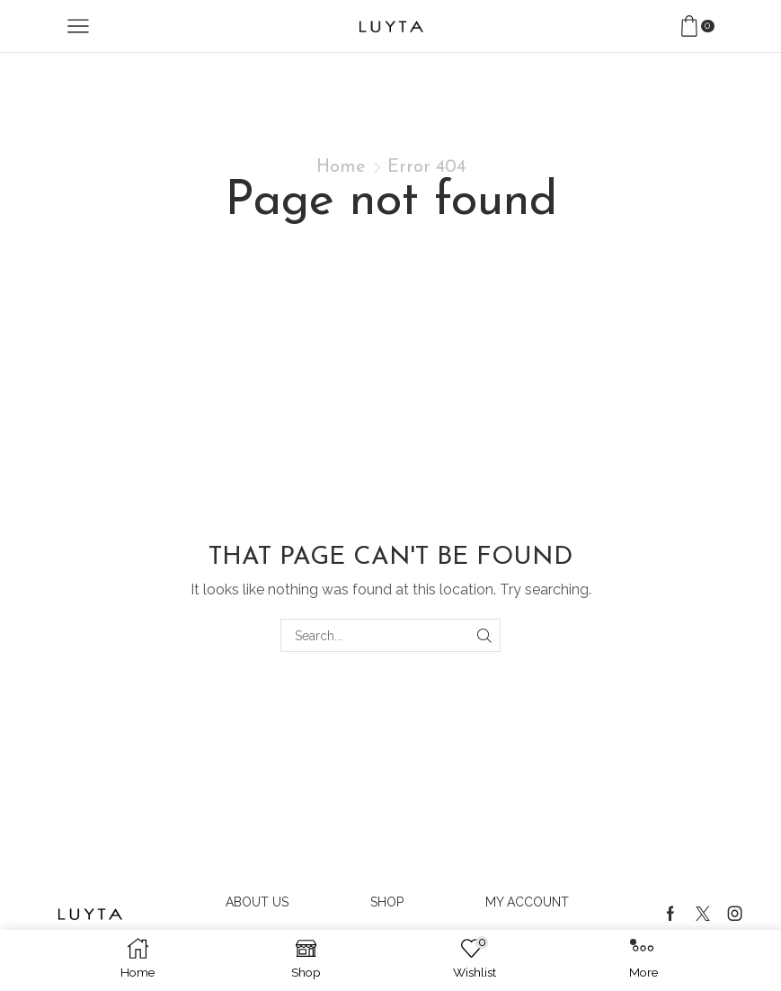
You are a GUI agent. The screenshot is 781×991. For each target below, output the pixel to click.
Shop (387, 902)
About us (257, 902)
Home (341, 167)
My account (527, 902)
